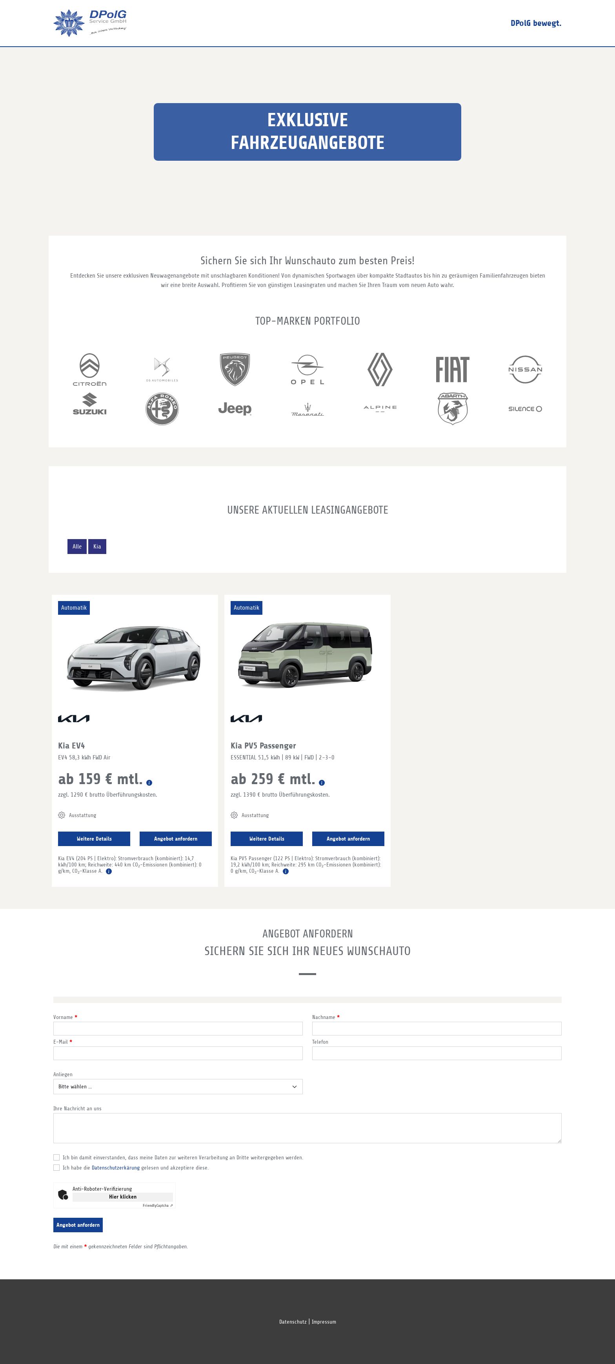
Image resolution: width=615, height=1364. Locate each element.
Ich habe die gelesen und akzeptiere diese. (136, 1168)
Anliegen (63, 1074)
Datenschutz (293, 1322)
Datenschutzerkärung (116, 1168)
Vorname (65, 1017)
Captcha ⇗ (158, 1205)
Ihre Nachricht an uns (77, 1109)
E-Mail (62, 1042)
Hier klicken (122, 1197)
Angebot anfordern (175, 839)
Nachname (326, 1017)
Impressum (324, 1322)
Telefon (320, 1042)
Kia (97, 546)
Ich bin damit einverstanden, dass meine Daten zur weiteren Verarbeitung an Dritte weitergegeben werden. (183, 1158)
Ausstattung (77, 815)
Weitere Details (94, 839)
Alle (77, 546)
